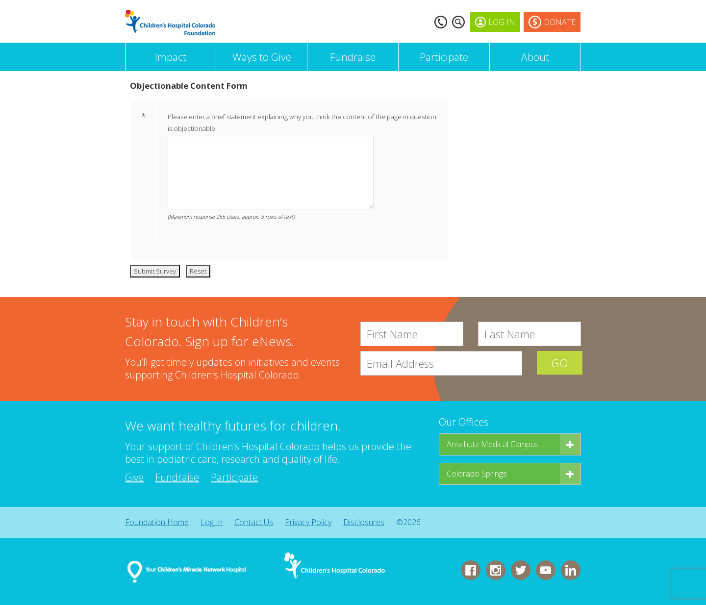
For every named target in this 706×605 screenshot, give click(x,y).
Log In (212, 522)
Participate (444, 57)
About (535, 57)
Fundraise (353, 57)
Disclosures (363, 522)
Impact (170, 57)
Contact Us (253, 522)
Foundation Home (157, 522)
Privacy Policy (308, 522)
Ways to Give (261, 57)
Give (134, 477)
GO (559, 363)
